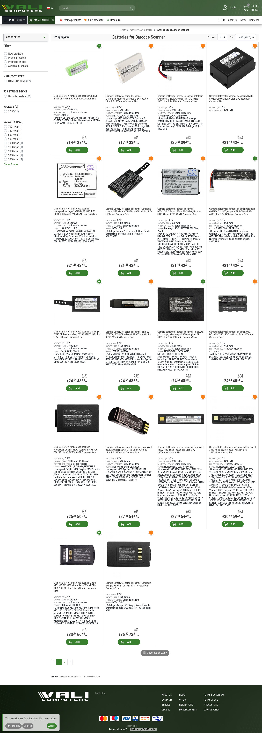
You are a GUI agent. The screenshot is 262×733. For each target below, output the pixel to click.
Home (123, 30)
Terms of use (211, 699)
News (243, 20)
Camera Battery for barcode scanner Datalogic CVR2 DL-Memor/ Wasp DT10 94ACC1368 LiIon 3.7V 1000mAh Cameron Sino (77, 334)
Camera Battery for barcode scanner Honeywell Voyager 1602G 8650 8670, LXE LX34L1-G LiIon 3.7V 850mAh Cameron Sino (75, 211)
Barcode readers (19, 96)
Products (14, 20)
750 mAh (14, 130)
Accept (51, 725)
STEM (222, 20)
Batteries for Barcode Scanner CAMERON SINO (80, 676)
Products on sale (17, 61)
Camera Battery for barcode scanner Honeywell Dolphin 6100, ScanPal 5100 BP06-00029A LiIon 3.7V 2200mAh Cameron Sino (76, 449)
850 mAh (14, 134)
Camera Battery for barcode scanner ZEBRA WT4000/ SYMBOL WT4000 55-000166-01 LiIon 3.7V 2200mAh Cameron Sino (128, 334)
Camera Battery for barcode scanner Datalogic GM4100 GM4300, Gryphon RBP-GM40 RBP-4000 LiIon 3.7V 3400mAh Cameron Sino (232, 211)
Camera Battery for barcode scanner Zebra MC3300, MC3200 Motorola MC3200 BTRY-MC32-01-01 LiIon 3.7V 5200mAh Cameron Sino (75, 586)
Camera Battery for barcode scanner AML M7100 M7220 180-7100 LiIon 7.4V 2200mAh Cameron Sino (231, 334)
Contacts (254, 20)
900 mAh (14, 139)
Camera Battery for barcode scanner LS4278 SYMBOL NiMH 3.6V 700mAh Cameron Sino (75, 97)
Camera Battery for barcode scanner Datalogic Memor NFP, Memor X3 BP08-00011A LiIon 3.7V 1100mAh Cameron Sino (129, 211)
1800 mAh (15, 151)
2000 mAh (15, 155)
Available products (18, 66)
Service (166, 704)
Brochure (113, 20)
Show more (11, 164)
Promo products (17, 57)
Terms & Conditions (214, 694)
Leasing (166, 709)
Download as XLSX (155, 652)
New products (15, 53)
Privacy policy (212, 704)
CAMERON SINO (19, 81)
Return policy (186, 704)
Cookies (28, 725)
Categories (26, 37)
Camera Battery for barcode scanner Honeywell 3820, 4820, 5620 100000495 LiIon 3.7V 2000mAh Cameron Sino (180, 450)
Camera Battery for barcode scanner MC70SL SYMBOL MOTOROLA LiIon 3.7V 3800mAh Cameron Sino (231, 99)
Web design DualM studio (143, 729)
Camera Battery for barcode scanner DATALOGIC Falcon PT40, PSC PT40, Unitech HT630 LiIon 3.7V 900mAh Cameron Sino (179, 211)
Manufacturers (188, 709)
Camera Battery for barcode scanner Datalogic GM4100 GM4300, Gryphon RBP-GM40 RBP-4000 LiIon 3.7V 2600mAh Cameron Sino (180, 99)
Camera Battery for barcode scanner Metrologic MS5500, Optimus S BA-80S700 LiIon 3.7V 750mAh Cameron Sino (127, 99)
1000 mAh (15, 143)
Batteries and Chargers (141, 30)
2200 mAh (15, 159)
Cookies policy (211, 709)
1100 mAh (15, 147)
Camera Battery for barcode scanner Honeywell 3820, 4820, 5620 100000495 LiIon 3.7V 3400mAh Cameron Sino (232, 450)
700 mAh (14, 126)
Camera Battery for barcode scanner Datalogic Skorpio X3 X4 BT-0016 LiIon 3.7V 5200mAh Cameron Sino (128, 585)
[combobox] (97, 8)
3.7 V (13, 111)
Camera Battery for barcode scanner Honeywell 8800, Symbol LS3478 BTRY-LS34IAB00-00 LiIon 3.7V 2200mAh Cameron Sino (129, 450)
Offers (183, 699)
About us (232, 20)
